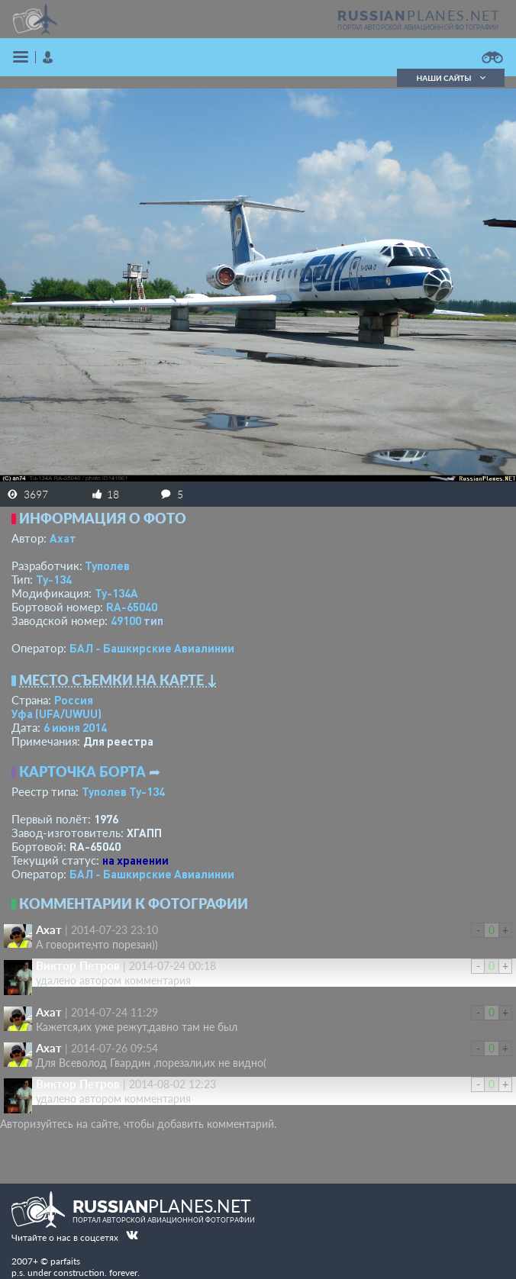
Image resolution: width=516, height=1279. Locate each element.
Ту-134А (116, 593)
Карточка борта (82, 771)
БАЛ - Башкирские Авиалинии (151, 648)
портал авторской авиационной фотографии (417, 27)
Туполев (107, 565)
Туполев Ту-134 (123, 791)
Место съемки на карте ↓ (118, 680)
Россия (73, 700)
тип (153, 620)
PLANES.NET (419, 15)
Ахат (63, 538)
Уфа (56, 713)
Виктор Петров (78, 965)
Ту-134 (54, 579)
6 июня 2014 (75, 727)
